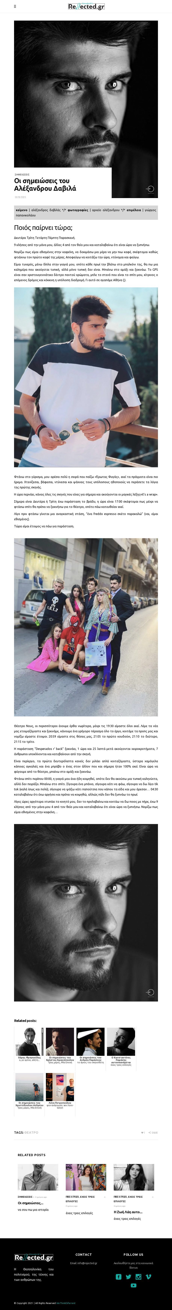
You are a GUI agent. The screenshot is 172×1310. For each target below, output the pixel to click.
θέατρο (31, 1132)
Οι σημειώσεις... (30, 1203)
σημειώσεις (22, 174)
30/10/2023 (20, 197)
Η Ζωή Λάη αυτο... (128, 1212)
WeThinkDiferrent (66, 1303)
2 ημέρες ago (41, 1197)
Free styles (72, 1196)
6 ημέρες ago (120, 1206)
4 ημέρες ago (72, 1206)
